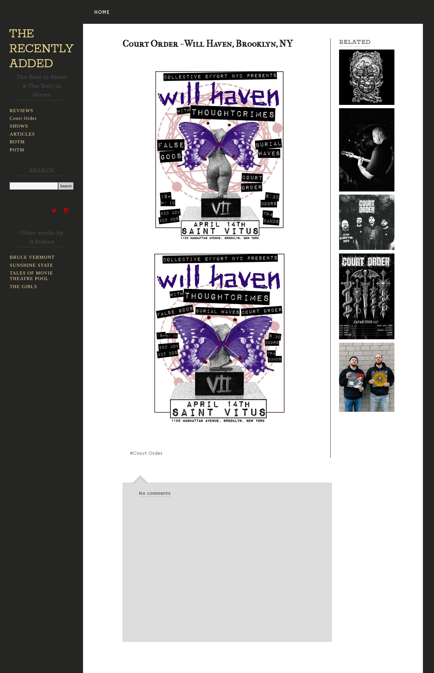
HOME (102, 12)
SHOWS (19, 126)
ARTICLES (22, 134)
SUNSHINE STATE (31, 265)
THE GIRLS (23, 286)
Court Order (23, 118)
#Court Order (146, 453)
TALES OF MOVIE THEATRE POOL (31, 275)
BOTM (17, 141)
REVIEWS (21, 110)
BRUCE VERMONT (32, 257)
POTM (17, 149)
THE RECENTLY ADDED (41, 49)
